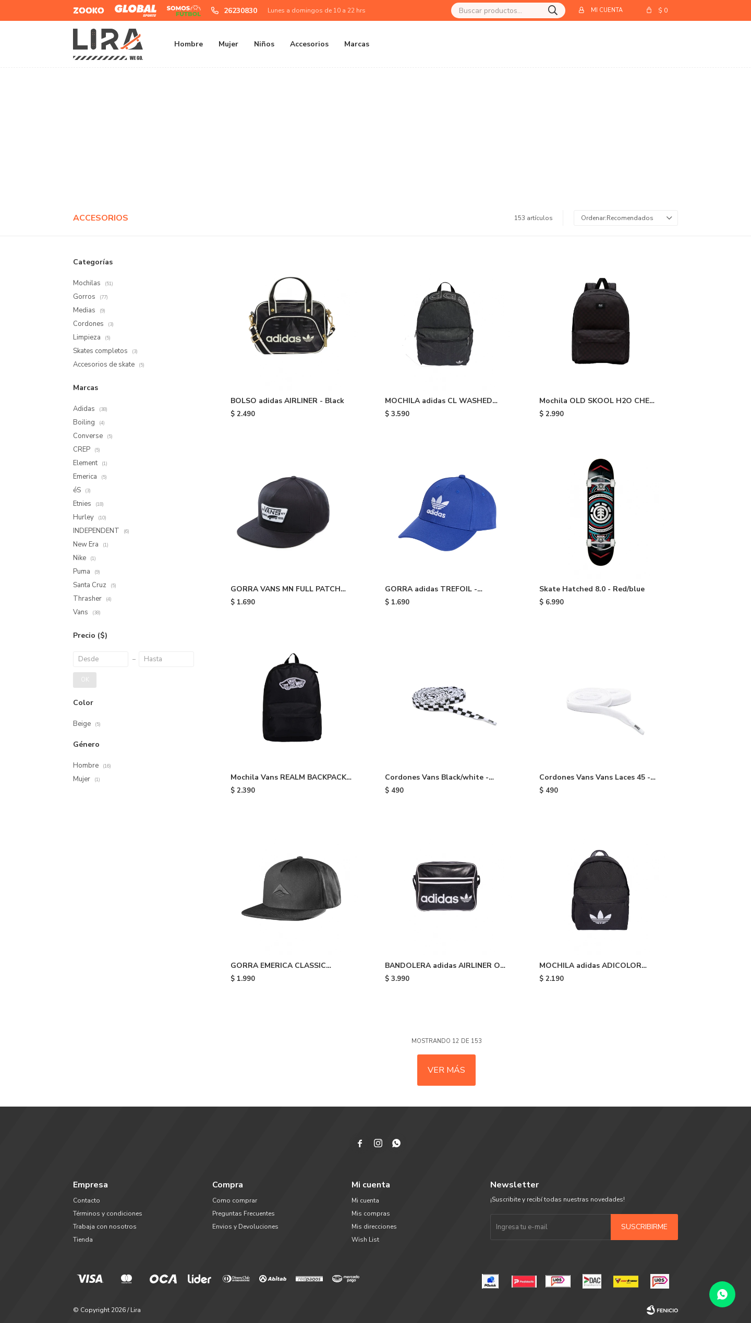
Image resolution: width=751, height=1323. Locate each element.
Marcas (356, 44)
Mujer (228, 44)
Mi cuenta (365, 1200)
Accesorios (309, 44)
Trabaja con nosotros (105, 1226)
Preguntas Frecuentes (243, 1213)
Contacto (86, 1200)
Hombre (188, 44)
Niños (264, 44)
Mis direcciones (374, 1226)
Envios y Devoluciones (245, 1226)
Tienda (83, 1239)
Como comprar (234, 1200)
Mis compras (371, 1213)
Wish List (365, 1239)
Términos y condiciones (107, 1213)
